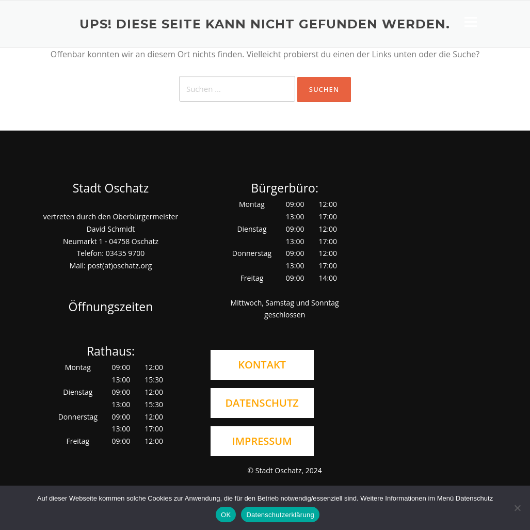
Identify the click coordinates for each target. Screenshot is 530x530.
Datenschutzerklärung (280, 515)
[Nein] (517, 508)
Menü (470, 22)
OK (226, 515)
